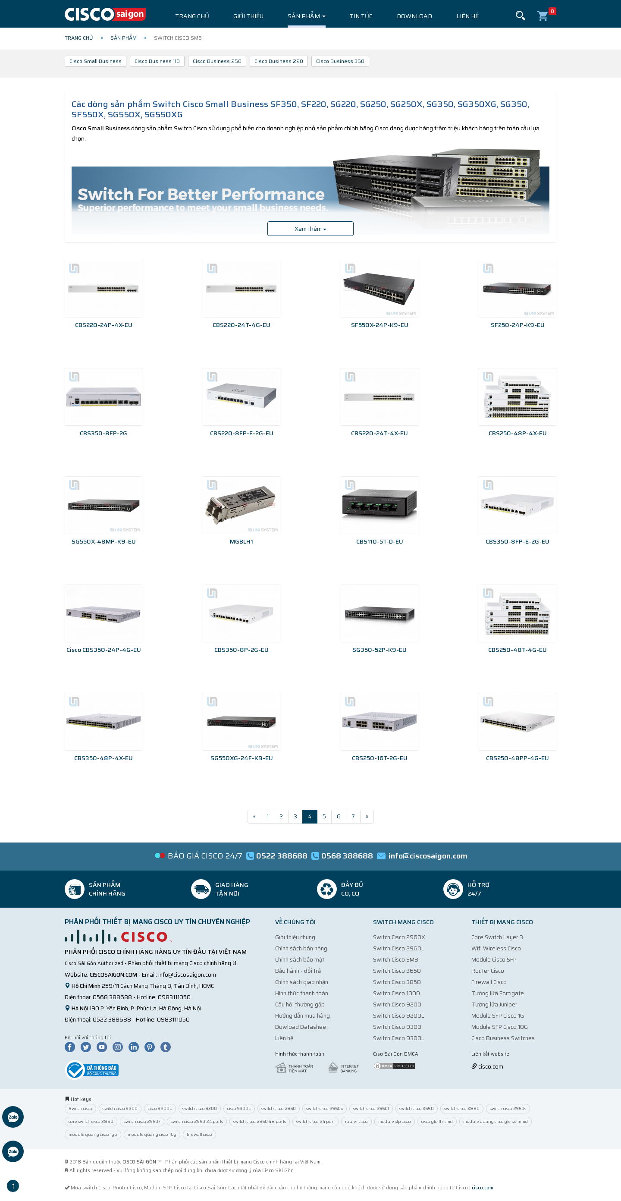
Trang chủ (192, 16)
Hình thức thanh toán (301, 993)
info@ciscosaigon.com (187, 974)
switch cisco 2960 (278, 1108)
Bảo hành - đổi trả (298, 970)
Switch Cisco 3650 (397, 970)
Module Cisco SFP (494, 959)
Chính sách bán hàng (301, 948)
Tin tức (361, 16)
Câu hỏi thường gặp (300, 1004)
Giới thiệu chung (295, 937)
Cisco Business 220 (278, 61)
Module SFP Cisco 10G (499, 1026)
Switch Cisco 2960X (399, 937)
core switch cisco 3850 (91, 1121)
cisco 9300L (239, 1108)
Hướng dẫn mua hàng (302, 1015)
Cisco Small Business (95, 61)
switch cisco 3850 (462, 1108)
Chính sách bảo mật (299, 959)
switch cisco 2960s (508, 1108)
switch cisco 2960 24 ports (197, 1121)
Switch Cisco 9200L (398, 1015)
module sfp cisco (394, 1121)
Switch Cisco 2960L (398, 948)
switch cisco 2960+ (142, 1121)
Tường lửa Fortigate (497, 993)
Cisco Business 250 (217, 61)
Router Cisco (487, 970)
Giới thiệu (248, 16)
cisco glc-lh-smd (437, 1121)
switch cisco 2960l (371, 1108)
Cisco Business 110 (157, 61)
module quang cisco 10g (152, 1134)
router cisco (356, 1121)
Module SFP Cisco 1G (497, 1015)
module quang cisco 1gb (93, 1134)
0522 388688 (112, 1019)
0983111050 (174, 997)
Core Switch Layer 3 (497, 937)
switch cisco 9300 (199, 1108)
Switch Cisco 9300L (398, 1038)
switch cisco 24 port (315, 1121)
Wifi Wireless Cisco (496, 948)
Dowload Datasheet (301, 1026)
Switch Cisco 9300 (397, 1026)
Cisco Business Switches (503, 1038)
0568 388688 (112, 997)
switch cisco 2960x (324, 1108)
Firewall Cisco (489, 982)
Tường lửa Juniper (494, 1004)
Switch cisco (80, 1108)
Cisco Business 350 (340, 61)
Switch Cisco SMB (395, 959)
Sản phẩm (307, 16)
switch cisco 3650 (416, 1108)
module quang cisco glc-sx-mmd (495, 1121)
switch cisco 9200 (120, 1108)
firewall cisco (199, 1134)
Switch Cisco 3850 (397, 982)
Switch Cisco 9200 (397, 1004)
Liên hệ (467, 16)
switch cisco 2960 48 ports (259, 1121)
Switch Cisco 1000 (396, 993)
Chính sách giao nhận (301, 982)
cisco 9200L (160, 1108)
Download (414, 16)
